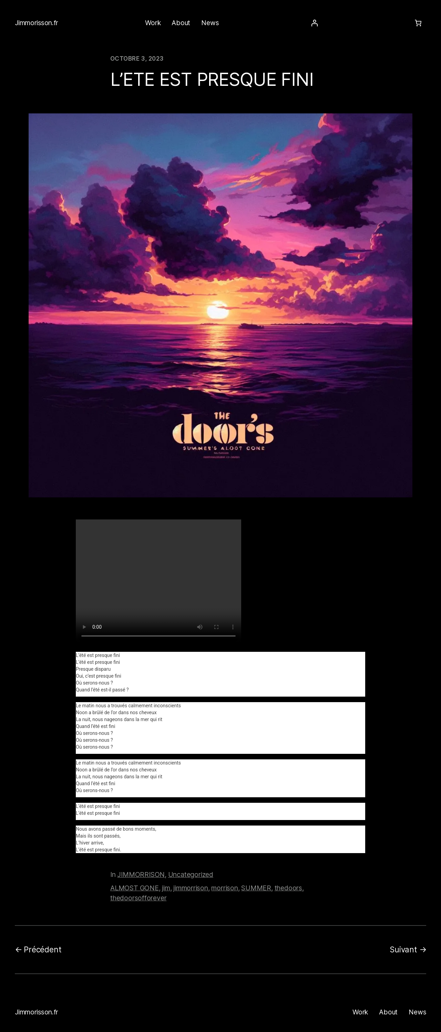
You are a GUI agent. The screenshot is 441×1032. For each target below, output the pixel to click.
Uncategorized (190, 874)
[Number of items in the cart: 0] (418, 23)
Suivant (403, 949)
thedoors (288, 888)
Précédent (42, 949)
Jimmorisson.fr (36, 23)
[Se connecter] (314, 23)
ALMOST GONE (134, 888)
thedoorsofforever (138, 898)
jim (166, 888)
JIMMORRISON (141, 874)
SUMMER (256, 888)
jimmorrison (190, 888)
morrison (224, 888)
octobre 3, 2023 (136, 58)
